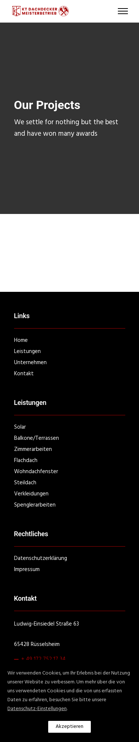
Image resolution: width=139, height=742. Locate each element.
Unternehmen (30, 362)
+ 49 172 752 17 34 (43, 659)
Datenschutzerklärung (40, 558)
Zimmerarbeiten (33, 449)
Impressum (27, 569)
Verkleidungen (31, 493)
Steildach (25, 482)
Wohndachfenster (36, 471)
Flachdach (25, 460)
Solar (20, 427)
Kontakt (24, 373)
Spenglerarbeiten (35, 505)
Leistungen (27, 351)
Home (21, 340)
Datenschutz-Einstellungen (37, 709)
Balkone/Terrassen (36, 438)
